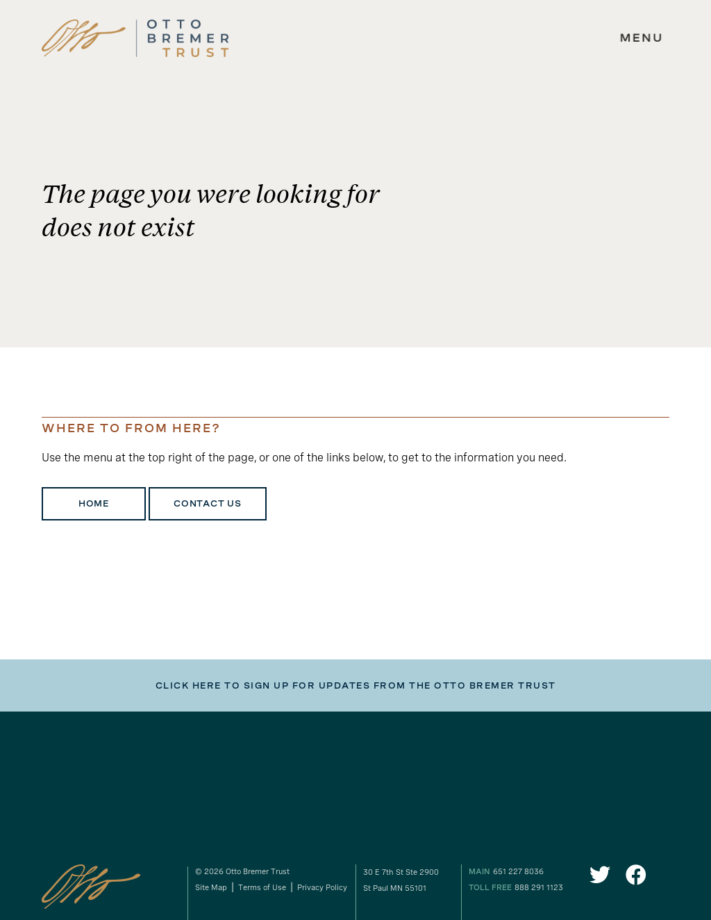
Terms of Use (262, 887)
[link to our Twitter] (599, 878)
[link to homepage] (135, 38)
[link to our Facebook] (636, 878)
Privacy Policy (322, 887)
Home (93, 504)
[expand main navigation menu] (641, 38)
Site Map (211, 887)
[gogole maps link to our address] (410, 880)
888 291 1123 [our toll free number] (539, 887)
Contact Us (208, 504)
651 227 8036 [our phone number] (518, 871)
